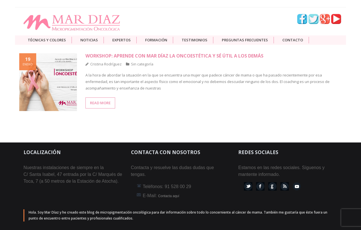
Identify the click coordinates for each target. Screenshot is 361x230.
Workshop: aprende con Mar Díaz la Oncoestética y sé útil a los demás (174, 56)
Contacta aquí (168, 196)
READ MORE (100, 102)
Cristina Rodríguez (106, 64)
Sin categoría (142, 64)
